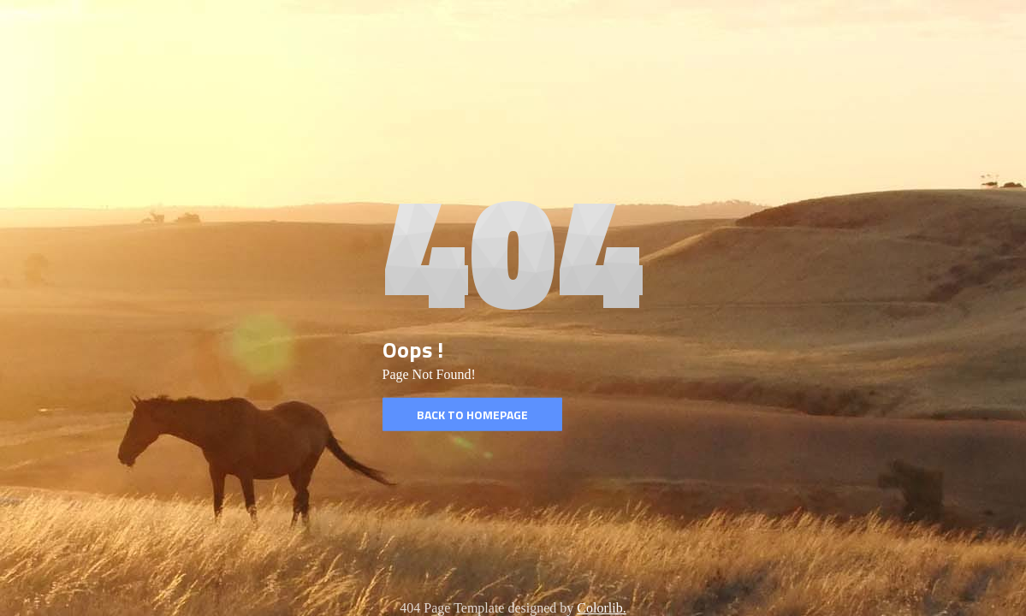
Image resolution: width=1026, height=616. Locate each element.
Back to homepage (472, 415)
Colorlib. (601, 608)
